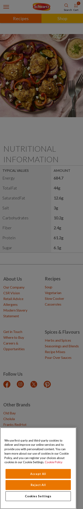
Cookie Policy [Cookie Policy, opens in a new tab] (53, 462)
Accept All (38, 474)
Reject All (38, 485)
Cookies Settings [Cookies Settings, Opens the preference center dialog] (38, 496)
